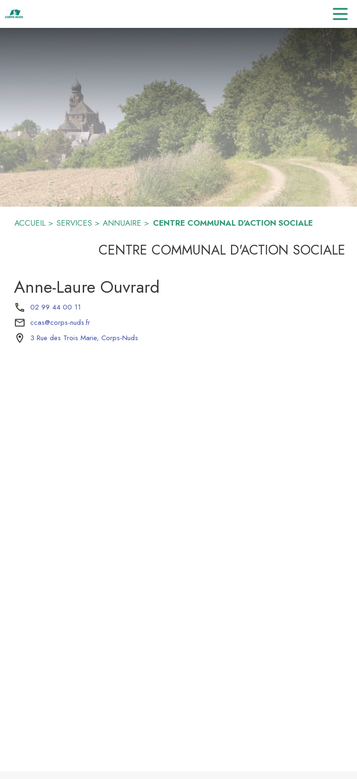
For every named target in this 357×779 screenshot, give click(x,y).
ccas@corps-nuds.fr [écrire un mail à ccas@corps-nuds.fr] (60, 322)
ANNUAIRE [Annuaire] (122, 222)
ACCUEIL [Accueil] (30, 222)
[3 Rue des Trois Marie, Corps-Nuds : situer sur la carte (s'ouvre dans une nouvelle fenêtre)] (84, 338)
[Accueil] (14, 14)
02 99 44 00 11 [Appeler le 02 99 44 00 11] (55, 307)
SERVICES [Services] (74, 222)
